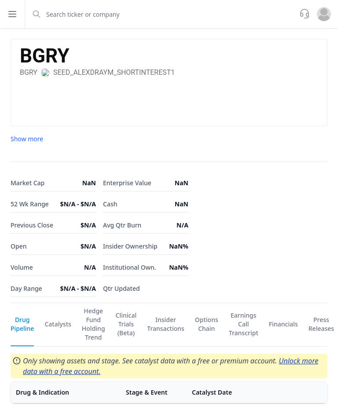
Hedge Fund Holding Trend (93, 324)
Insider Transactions (165, 324)
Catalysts (57, 324)
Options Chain (206, 324)
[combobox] (161, 14)
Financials (283, 324)
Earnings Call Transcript (243, 324)
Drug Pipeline (22, 324)
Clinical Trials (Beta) (126, 324)
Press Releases (321, 324)
